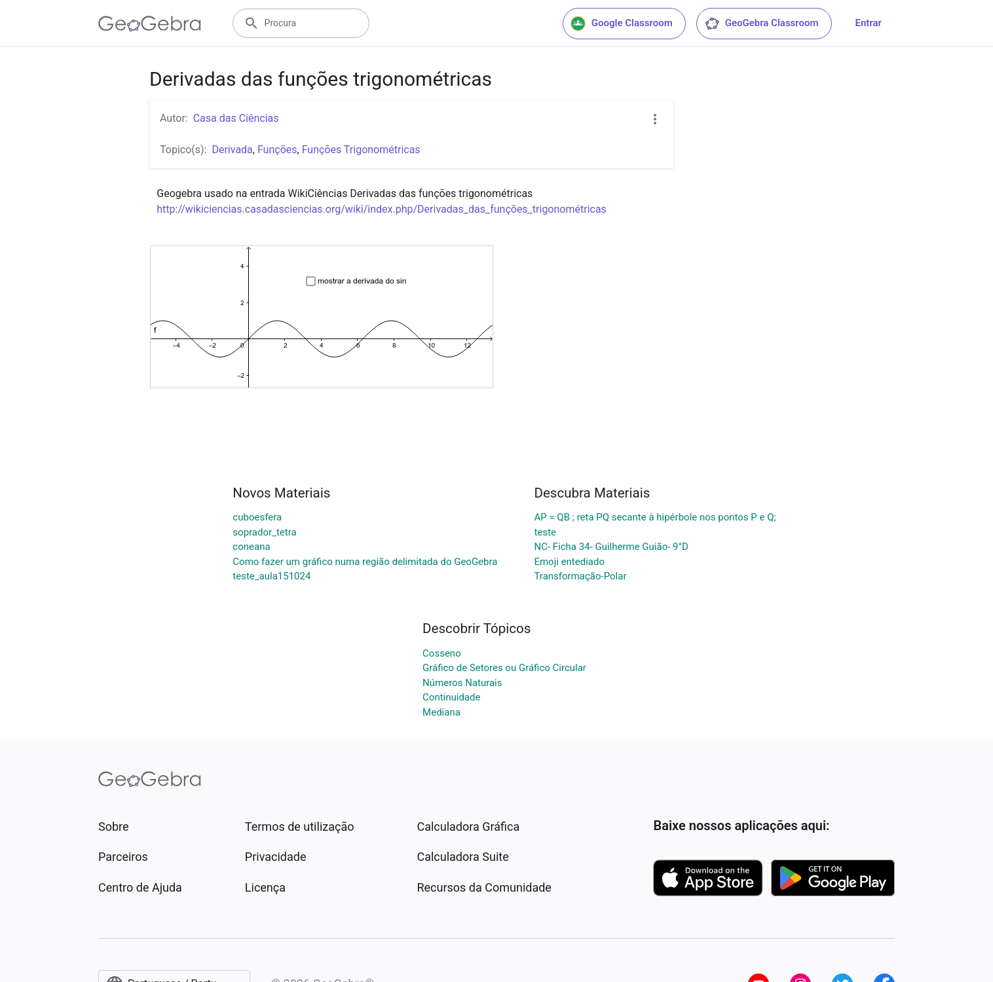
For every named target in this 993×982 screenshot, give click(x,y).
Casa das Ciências (236, 118)
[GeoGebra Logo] (149, 23)
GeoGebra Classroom (761, 23)
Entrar (868, 23)
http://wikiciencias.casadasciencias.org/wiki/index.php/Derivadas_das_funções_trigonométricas (382, 209)
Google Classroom (622, 23)
